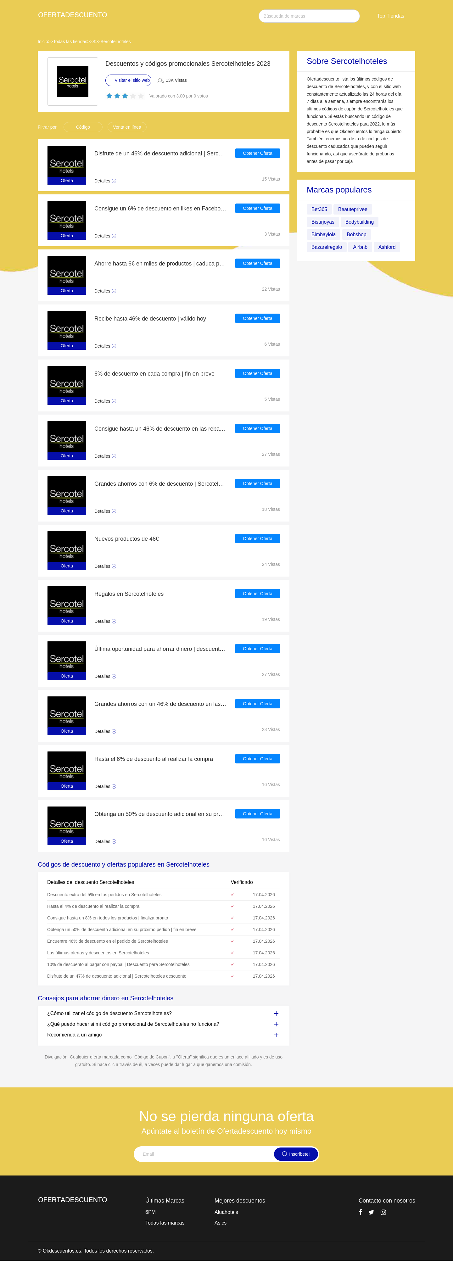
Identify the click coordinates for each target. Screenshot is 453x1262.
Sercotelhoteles (115, 41)
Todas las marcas (165, 1223)
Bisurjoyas (323, 222)
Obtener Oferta (257, 153)
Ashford (387, 247)
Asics (220, 1223)
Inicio (43, 41)
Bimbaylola (323, 234)
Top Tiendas (390, 16)
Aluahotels (226, 1212)
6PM (150, 1212)
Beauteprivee (353, 209)
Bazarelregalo (327, 247)
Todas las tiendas (70, 41)
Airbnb (361, 247)
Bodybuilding (360, 222)
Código (83, 127)
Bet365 (319, 209)
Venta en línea (127, 127)
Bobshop (357, 234)
